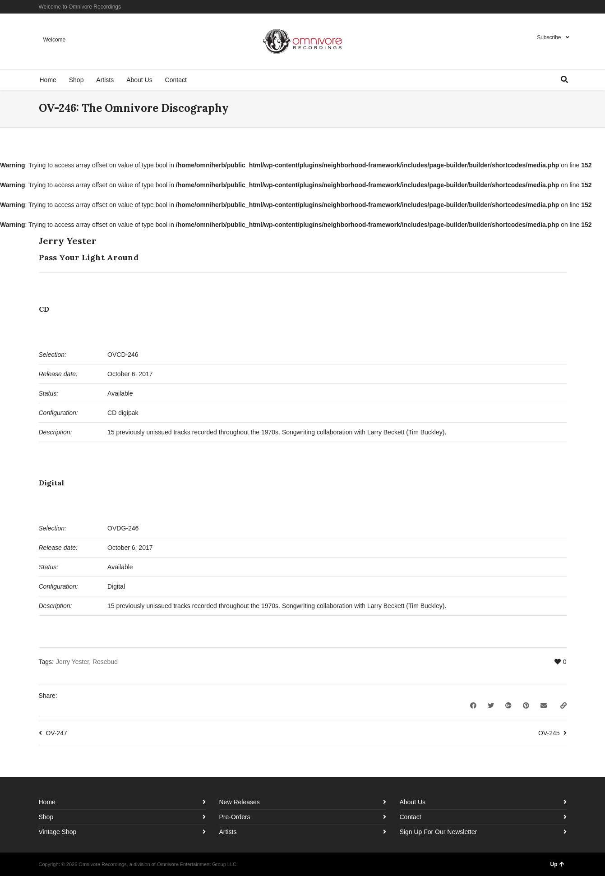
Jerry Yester (72, 661)
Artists (228, 831)
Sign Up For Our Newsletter (438, 831)
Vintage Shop (58, 831)
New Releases (239, 802)
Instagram (552, 6)
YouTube (565, 6)
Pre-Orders (234, 817)
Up (557, 864)
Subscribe (549, 37)
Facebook (539, 6)
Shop (46, 817)
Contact (410, 817)
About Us (413, 802)
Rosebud (105, 661)
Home (47, 802)
